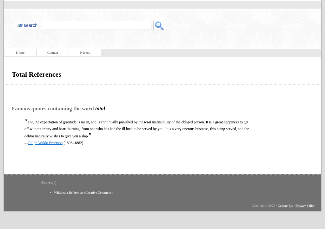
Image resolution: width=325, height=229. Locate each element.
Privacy (85, 52)
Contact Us (285, 205)
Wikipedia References (68, 192)
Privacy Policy (305, 205)
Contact (52, 52)
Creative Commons (98, 192)
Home (20, 52)
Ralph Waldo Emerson (45, 143)
